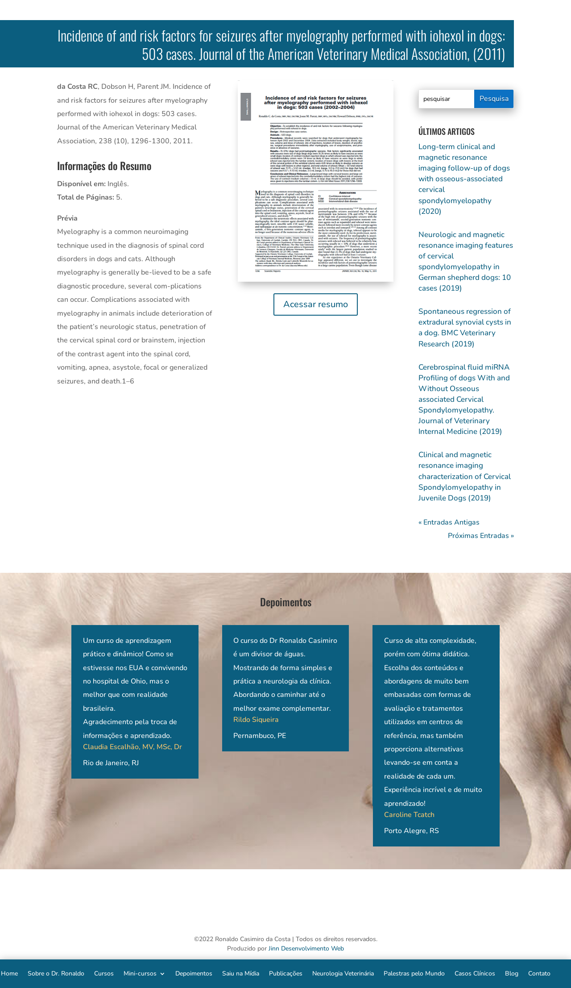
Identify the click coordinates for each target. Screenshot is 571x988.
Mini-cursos (140, 973)
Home (9, 973)
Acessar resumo (315, 304)
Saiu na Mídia (240, 973)
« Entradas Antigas (449, 522)
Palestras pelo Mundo (414, 973)
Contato (539, 973)
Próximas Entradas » (481, 536)
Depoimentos (193, 973)
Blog (511, 973)
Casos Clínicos (475, 973)
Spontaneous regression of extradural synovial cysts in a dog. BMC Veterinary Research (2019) (464, 327)
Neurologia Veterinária (343, 973)
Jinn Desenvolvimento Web (306, 948)
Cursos (104, 973)
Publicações (285, 973)
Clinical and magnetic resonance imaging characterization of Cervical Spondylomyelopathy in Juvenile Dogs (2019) (464, 476)
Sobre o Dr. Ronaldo (56, 973)
